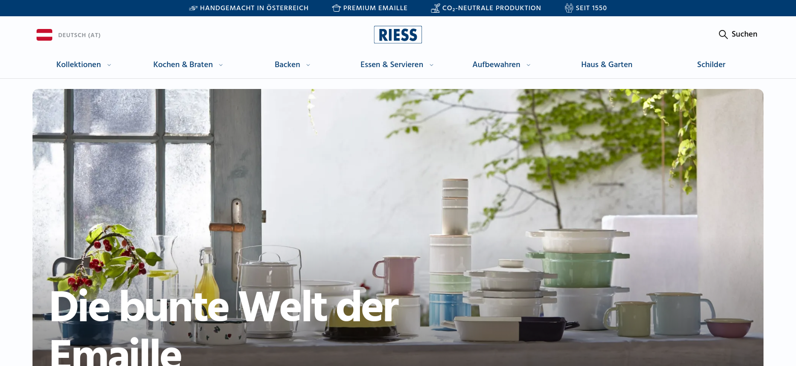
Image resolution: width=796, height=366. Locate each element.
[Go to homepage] (398, 34)
